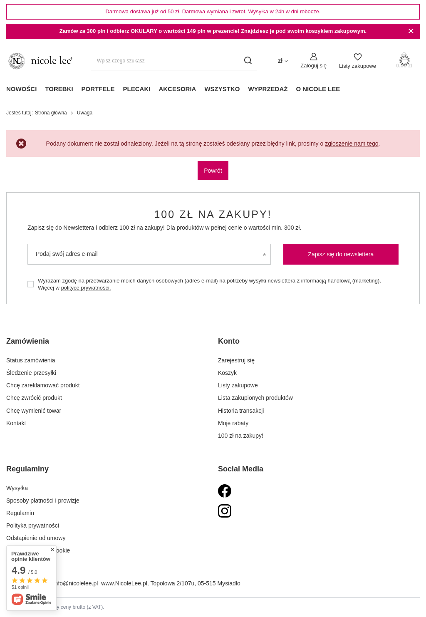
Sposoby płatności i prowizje (42, 500)
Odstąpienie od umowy (35, 538)
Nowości (21, 88)
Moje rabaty (233, 423)
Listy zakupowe (357, 66)
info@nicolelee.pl (76, 583)
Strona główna (51, 113)
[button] (102, 346)
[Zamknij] (411, 31)
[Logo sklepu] (40, 61)
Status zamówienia (30, 360)
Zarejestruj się (236, 360)
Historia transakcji (241, 410)
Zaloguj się (313, 65)
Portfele (98, 88)
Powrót (213, 170)
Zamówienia (27, 341)
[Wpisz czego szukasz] (174, 61)
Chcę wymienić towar (33, 410)
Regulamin (20, 513)
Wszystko (222, 88)
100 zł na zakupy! (213, 214)
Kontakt (16, 423)
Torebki (59, 88)
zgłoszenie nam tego (351, 143)
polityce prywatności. (86, 288)
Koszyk (227, 372)
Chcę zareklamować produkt (43, 385)
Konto (229, 341)
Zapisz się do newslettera (341, 254)
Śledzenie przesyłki (31, 372)
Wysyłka (17, 488)
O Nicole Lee (318, 88)
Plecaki (137, 88)
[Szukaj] (247, 61)
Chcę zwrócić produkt (34, 397)
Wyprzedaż (267, 88)
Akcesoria (177, 88)
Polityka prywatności (32, 525)
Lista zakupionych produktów (255, 397)
